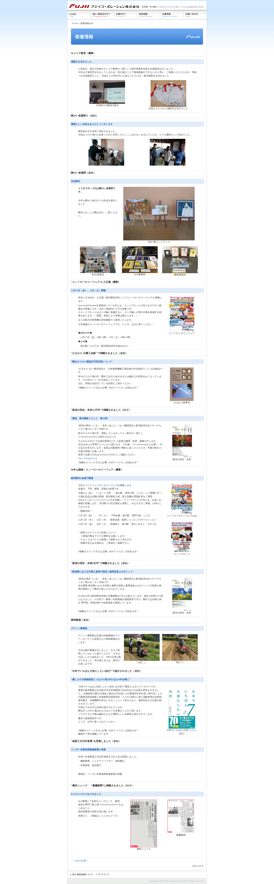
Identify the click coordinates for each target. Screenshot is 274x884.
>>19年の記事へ (80, 861)
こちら (102, 816)
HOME (75, 23)
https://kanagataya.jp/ (88, 458)
